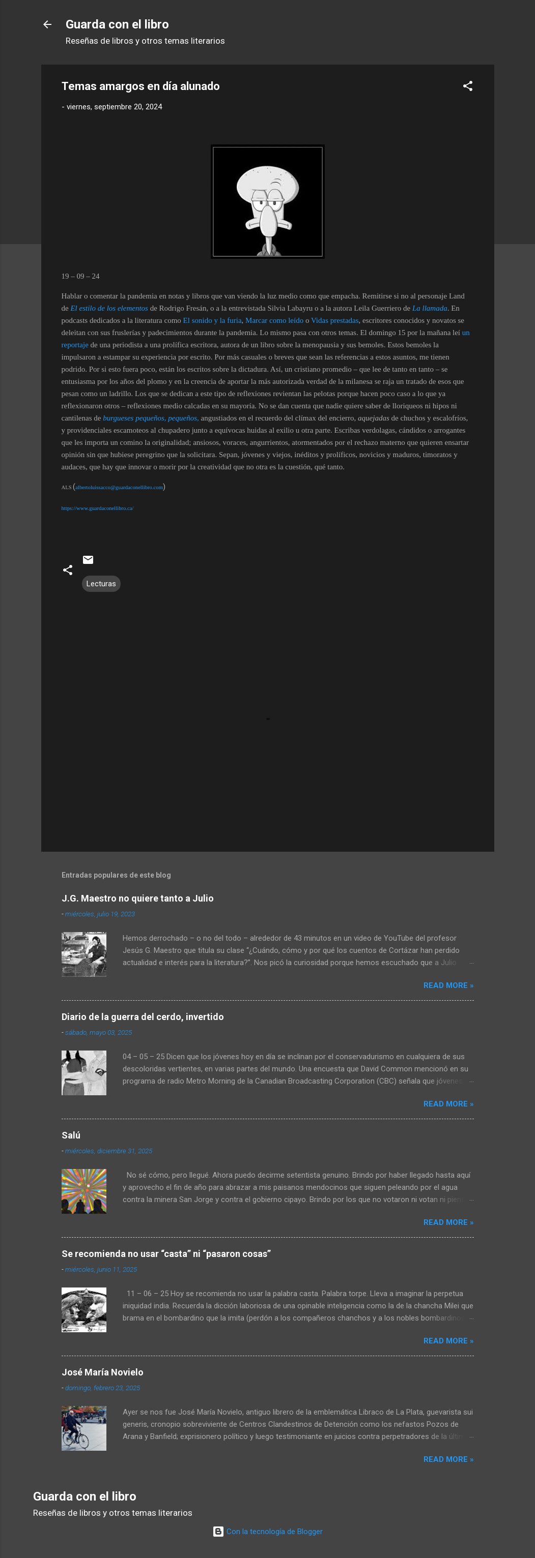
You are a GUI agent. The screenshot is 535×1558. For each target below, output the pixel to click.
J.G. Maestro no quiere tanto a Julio (138, 898)
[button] (468, 88)
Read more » (449, 985)
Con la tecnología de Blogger (267, 1531)
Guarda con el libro (117, 24)
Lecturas (101, 583)
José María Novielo (103, 1372)
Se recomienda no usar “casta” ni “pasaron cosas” (166, 1253)
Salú (71, 1135)
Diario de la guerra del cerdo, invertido (143, 1016)
